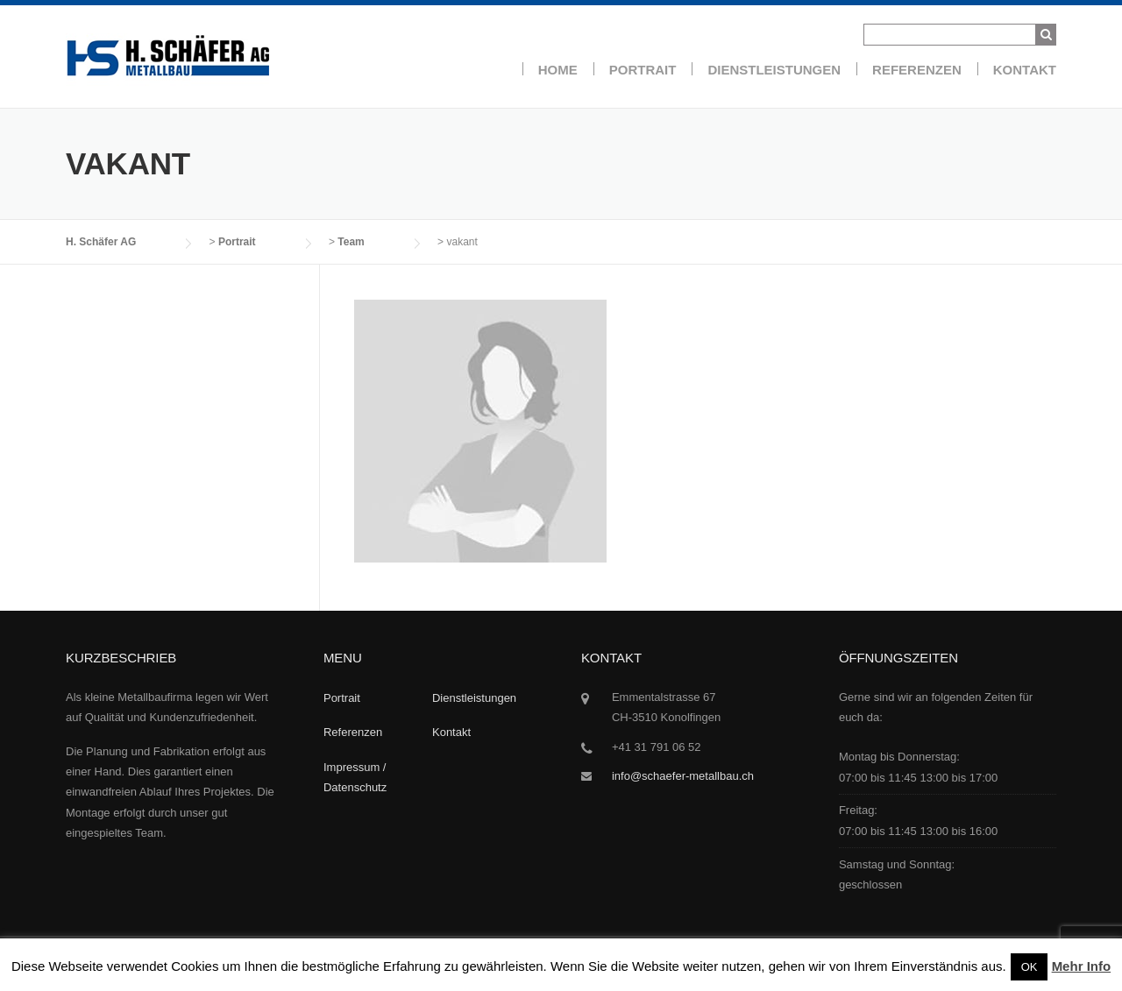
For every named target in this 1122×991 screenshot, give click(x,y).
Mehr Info (1081, 966)
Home (558, 69)
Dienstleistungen (774, 69)
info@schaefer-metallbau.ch (683, 775)
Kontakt (1024, 69)
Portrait (643, 69)
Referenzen (917, 69)
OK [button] (1029, 966)
